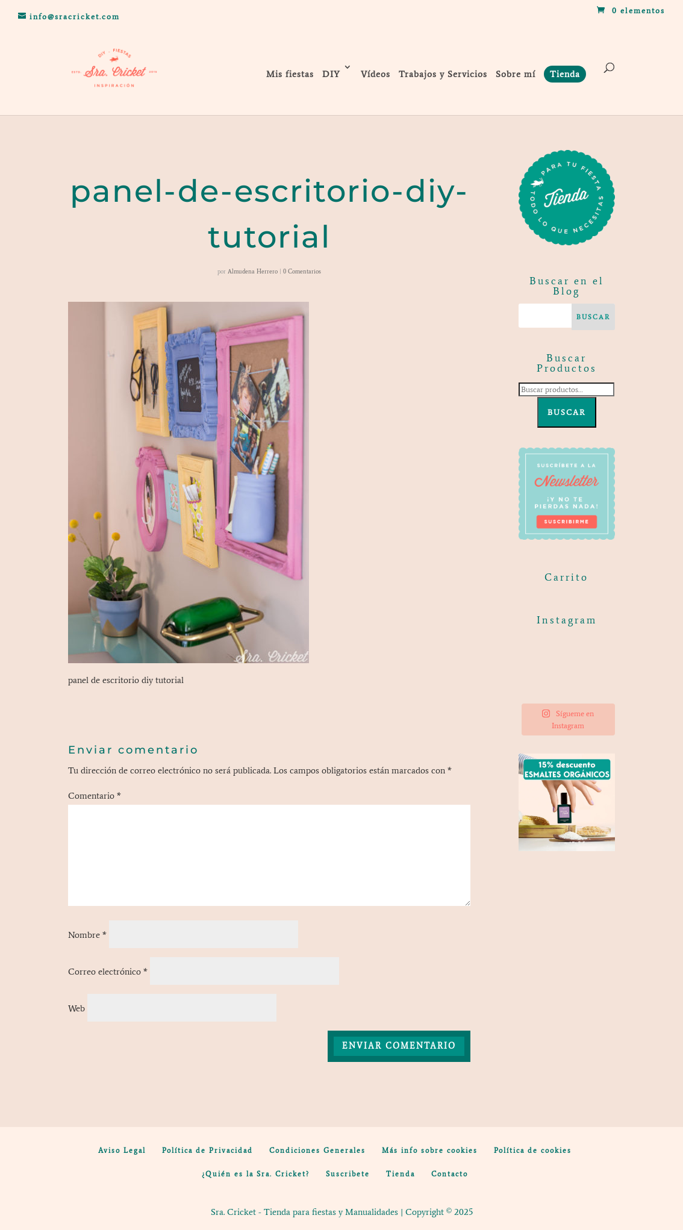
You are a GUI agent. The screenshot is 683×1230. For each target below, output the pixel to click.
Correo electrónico (108, 971)
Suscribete (348, 1174)
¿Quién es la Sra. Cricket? (256, 1174)
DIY (331, 74)
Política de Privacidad (207, 1150)
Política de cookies (533, 1150)
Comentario (94, 795)
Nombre (87, 934)
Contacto (449, 1174)
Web (76, 1008)
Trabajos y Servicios (443, 74)
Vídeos (375, 74)
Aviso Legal (122, 1150)
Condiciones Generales (317, 1150)
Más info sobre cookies (430, 1150)
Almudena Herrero (253, 271)
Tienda (400, 1174)
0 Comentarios (302, 271)
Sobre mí (515, 74)
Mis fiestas (290, 74)
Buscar (566, 412)
